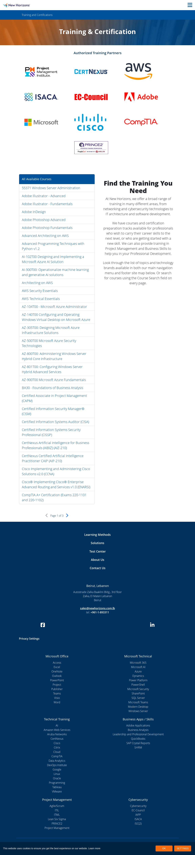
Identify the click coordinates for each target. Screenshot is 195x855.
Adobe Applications (138, 725)
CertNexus (57, 739)
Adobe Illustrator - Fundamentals (47, 204)
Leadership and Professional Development (138, 734)
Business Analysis (138, 730)
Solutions (97, 543)
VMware (57, 791)
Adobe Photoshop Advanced (44, 219)
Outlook (57, 676)
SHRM (138, 747)
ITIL (57, 810)
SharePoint (138, 693)
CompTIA (56, 756)
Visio (57, 698)
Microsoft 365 (138, 662)
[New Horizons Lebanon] (24, 5)
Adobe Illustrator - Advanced (44, 196)
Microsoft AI (138, 667)
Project (57, 685)
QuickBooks (138, 739)
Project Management (57, 828)
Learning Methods (97, 535)
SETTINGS (183, 848)
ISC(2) (138, 823)
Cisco (57, 743)
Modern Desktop (138, 707)
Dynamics (138, 676)
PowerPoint (57, 680)
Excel (57, 667)
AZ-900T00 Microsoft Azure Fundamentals (54, 379)
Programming (57, 783)
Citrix (57, 747)
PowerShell (138, 685)
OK (164, 848)
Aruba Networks (57, 734)
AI (57, 725)
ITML (57, 815)
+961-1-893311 (100, 612)
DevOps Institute (57, 765)
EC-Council (138, 810)
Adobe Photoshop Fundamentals (47, 227)
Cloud (56, 752)
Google (57, 769)
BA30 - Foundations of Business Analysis (52, 387)
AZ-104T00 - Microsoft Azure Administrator (54, 306)
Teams (57, 693)
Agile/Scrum (57, 806)
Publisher (57, 689)
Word (57, 702)
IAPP (138, 815)
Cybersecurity (138, 806)
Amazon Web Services (57, 730)
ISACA (138, 819)
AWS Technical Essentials (41, 298)
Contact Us (97, 568)
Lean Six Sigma (57, 819)
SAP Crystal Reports (138, 743)
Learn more (94, 848)
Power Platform (138, 680)
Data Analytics (57, 761)
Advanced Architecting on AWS (45, 235)
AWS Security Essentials (40, 290)
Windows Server (138, 711)
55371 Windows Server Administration (51, 188)
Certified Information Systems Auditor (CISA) (55, 421)
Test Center (97, 551)
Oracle (57, 778)
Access (57, 662)
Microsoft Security (138, 689)
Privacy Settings (29, 638)
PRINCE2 (57, 823)
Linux (57, 774)
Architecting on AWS (37, 282)
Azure (138, 671)
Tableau (57, 787)
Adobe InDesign (34, 211)
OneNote (56, 671)
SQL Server (138, 698)
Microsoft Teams (138, 702)
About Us (97, 560)
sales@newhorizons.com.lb (97, 608)
